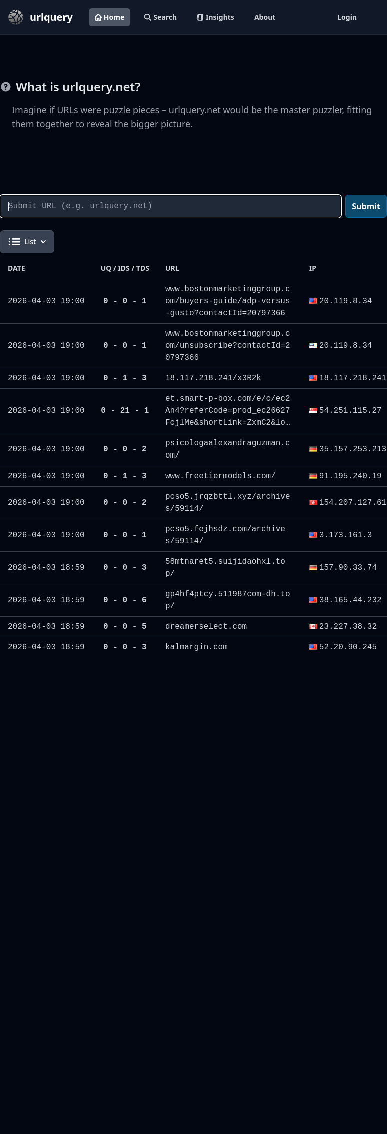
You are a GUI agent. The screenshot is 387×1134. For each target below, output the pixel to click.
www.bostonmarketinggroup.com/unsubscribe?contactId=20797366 (228, 345)
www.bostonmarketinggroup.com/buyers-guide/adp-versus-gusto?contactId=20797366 (228, 301)
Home (109, 17)
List (27, 242)
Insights (215, 17)
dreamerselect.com (206, 626)
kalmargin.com (197, 647)
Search (160, 17)
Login (347, 17)
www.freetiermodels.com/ (221, 476)
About (265, 17)
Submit (366, 206)
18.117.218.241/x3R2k (214, 378)
